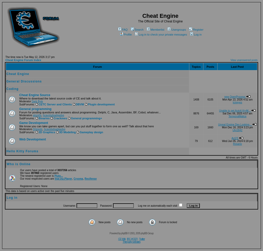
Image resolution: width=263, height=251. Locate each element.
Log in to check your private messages (161, 34)
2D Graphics (45, 132)
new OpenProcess (237, 96)
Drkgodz (37, 129)
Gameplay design (90, 132)
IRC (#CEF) (132, 239)
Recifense (90, 178)
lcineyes (237, 102)
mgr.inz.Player (63, 178)
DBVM (78, 104)
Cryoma (78, 178)
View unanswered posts (244, 60)
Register (196, 29)
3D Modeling (66, 132)
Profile (126, 34)
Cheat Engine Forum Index (23, 60)
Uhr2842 (237, 130)
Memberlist (155, 29)
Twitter (142, 239)
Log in (196, 34)
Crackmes (58, 118)
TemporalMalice (238, 116)
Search (137, 29)
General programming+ (85, 118)
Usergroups (176, 29)
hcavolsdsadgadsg (53, 115)
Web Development (32, 139)
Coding (12, 89)
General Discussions (24, 81)
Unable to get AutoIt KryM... (237, 110)
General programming (35, 109)
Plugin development (100, 104)
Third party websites (131, 241)
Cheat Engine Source (34, 95)
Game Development (33, 123)
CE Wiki (122, 239)
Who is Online (19, 164)
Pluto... (58, 175)
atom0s (37, 115)
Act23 (237, 138)
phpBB (124, 233)
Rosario (237, 144)
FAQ (123, 29)
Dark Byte (37, 101)
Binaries (42, 118)
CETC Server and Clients (53, 104)
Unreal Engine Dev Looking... (237, 124)
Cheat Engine (17, 74)
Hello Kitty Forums (22, 151)
